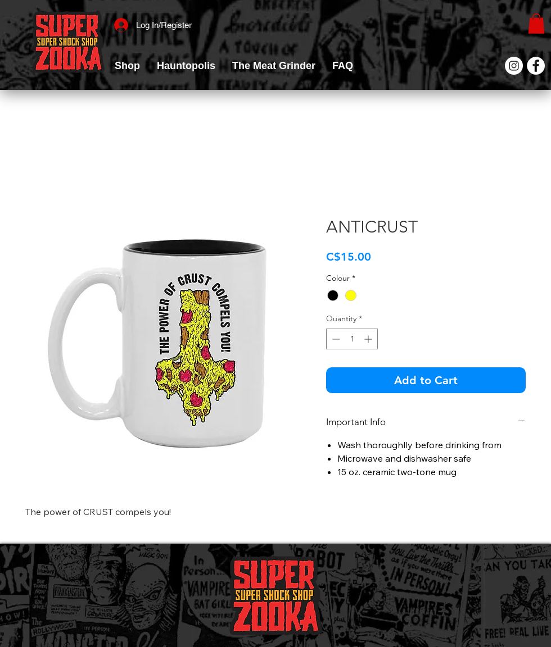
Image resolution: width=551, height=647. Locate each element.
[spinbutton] (352, 339)
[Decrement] (335, 339)
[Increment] (369, 339)
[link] (536, 23)
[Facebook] (536, 66)
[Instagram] (514, 66)
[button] (127, 66)
